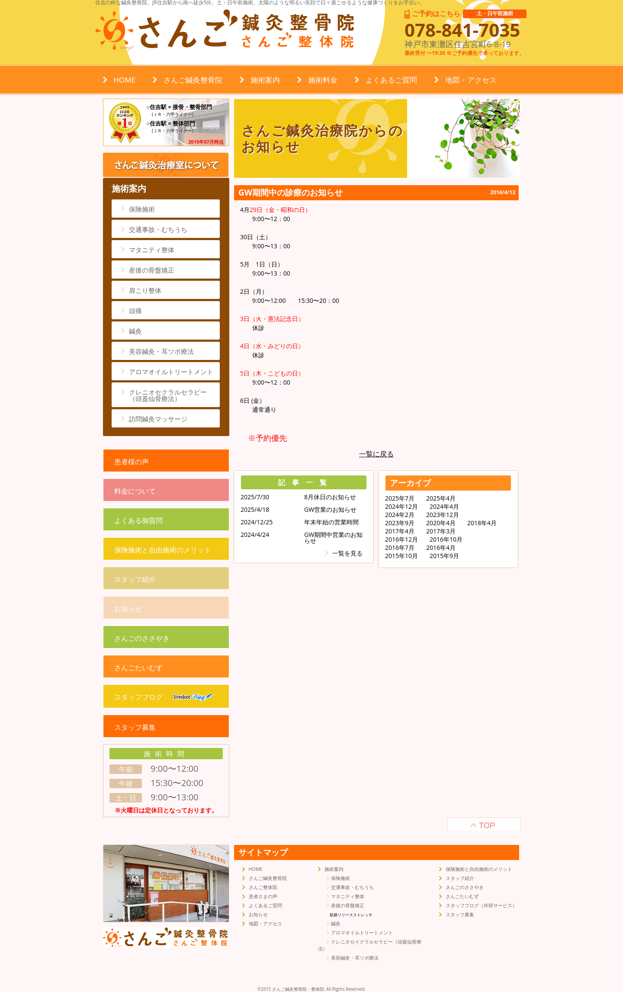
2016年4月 (441, 548)
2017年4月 (399, 531)
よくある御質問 (138, 520)
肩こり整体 (145, 290)
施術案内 (265, 80)
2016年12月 (401, 539)
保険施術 (142, 209)
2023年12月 (442, 515)
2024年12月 (401, 507)
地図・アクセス (471, 80)
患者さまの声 (263, 896)
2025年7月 (399, 498)
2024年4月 (444, 507)
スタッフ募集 (135, 727)
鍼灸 (135, 331)
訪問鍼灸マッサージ (158, 418)
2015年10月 (401, 556)
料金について (135, 491)
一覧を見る (347, 553)
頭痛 (135, 310)
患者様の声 (131, 461)
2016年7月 (399, 548)
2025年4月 (441, 498)
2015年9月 (444, 556)
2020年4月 (441, 523)
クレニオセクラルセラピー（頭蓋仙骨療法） (168, 395)
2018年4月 (482, 523)
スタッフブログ (163, 697)
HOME (125, 80)
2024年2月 (399, 515)
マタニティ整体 (151, 249)
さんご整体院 (263, 887)
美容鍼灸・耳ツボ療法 (161, 351)
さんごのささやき (142, 638)
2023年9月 (399, 523)
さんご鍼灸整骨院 (193, 80)
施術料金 (322, 80)
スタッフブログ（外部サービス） (481, 905)
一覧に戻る (376, 454)
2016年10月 (446, 539)
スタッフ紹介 (135, 579)
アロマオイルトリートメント (171, 371)
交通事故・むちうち (158, 229)
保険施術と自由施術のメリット (162, 550)
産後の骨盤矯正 (151, 270)
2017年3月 (441, 531)
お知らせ (128, 608)
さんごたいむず (138, 667)
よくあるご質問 (391, 80)
